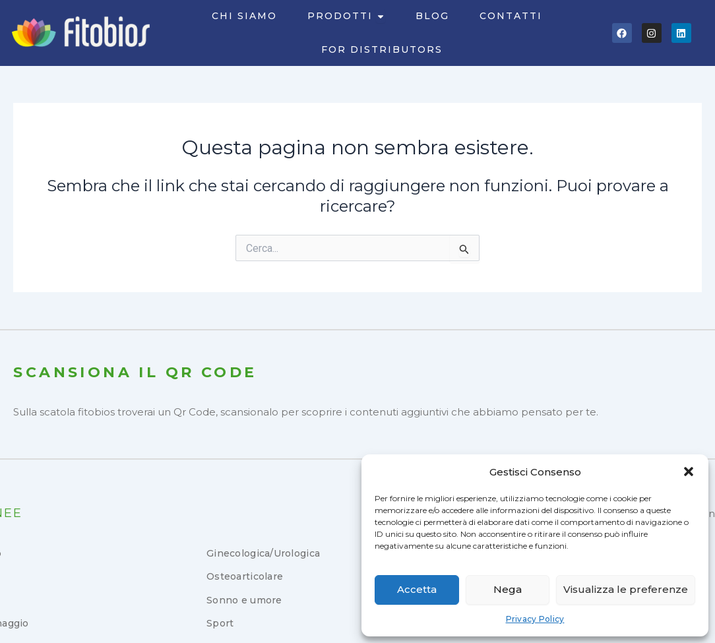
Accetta (417, 589)
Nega (507, 589)
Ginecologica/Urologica (263, 553)
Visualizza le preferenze (625, 589)
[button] (688, 471)
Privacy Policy (535, 619)
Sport (219, 623)
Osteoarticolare (244, 576)
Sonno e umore (244, 600)
